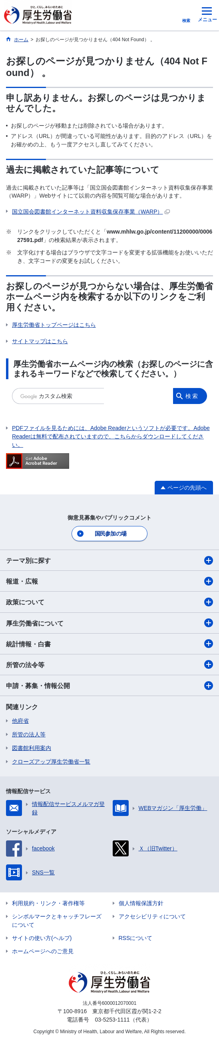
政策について (109, 602)
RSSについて (136, 938)
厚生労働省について (109, 622)
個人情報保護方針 (141, 903)
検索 (192, 396)
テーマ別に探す (109, 560)
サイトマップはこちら (40, 341)
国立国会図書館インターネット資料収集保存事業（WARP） (91, 211)
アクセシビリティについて (152, 916)
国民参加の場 (111, 533)
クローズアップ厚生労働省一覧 (51, 761)
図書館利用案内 (31, 748)
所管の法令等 (109, 664)
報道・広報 (109, 581)
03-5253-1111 (112, 1019)
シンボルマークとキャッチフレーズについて (57, 920)
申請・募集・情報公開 (109, 685)
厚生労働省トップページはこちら (54, 325)
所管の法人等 (29, 734)
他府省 (20, 721)
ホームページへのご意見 (43, 951)
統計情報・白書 (109, 643)
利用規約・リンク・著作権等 (48, 903)
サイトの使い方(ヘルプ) (42, 938)
